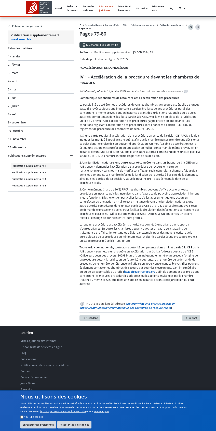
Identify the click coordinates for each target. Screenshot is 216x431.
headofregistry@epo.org (139, 272)
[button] (41, 155)
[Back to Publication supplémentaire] (41, 26)
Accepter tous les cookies (74, 424)
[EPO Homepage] (39, 8)
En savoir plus (101, 411)
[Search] (171, 8)
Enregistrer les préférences (38, 424)
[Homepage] (80, 25)
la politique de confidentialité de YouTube (63, 411)
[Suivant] (191, 318)
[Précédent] (89, 318)
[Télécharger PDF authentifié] (100, 45)
